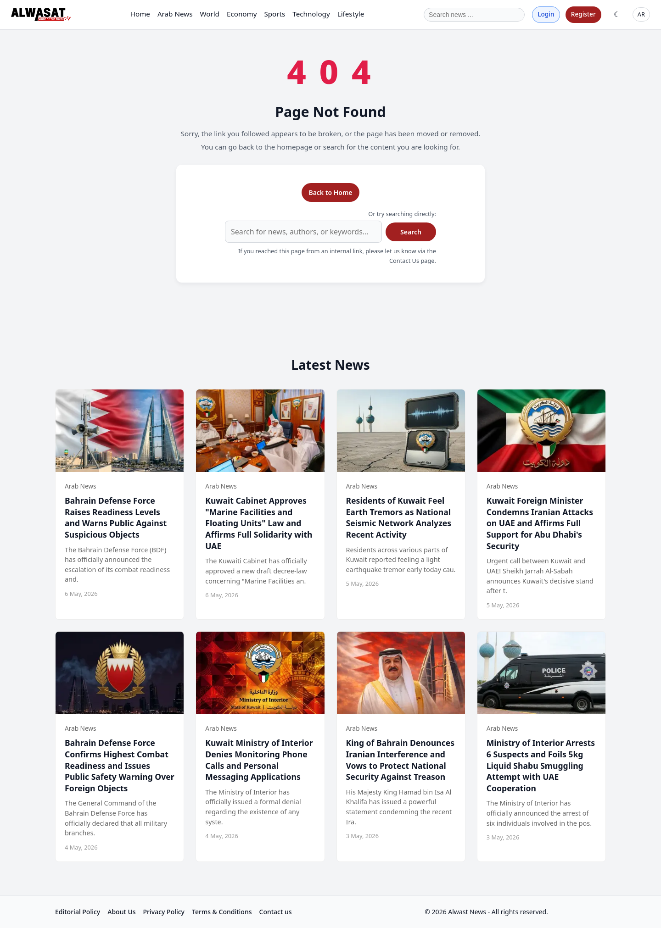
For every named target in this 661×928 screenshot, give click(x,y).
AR (641, 14)
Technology (311, 13)
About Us (121, 911)
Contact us (275, 911)
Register (583, 14)
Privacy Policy (164, 911)
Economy (242, 13)
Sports (274, 13)
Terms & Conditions (222, 911)
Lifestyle (350, 13)
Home (140, 13)
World (209, 13)
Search (410, 232)
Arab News (175, 13)
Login (546, 14)
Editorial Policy (77, 911)
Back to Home (330, 192)
